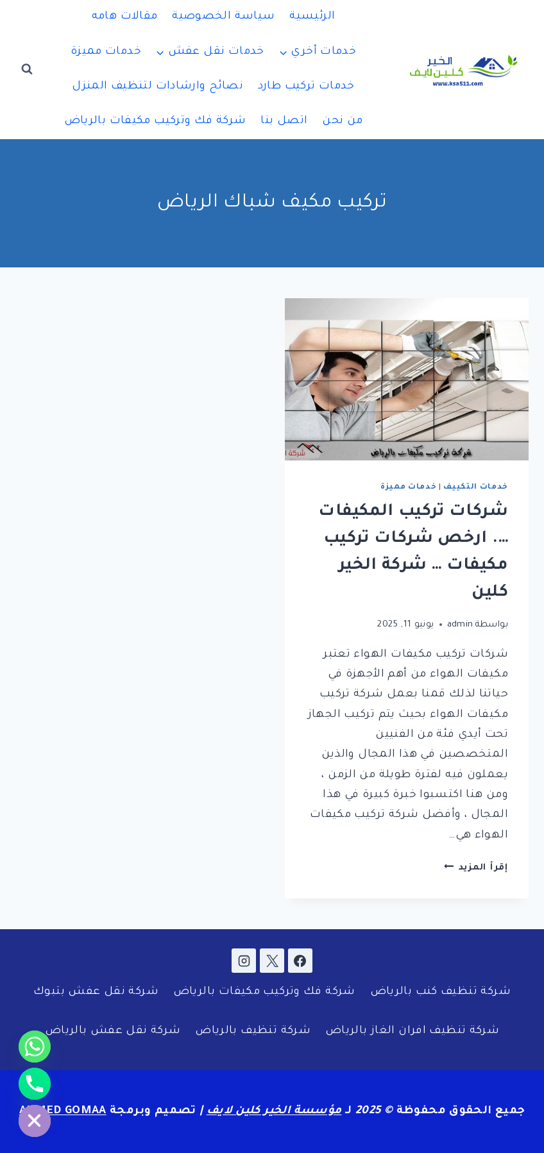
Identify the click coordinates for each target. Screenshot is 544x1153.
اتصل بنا (283, 121)
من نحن (342, 121)
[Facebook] (300, 960)
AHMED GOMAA (62, 1112)
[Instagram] (244, 960)
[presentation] (407, 379)
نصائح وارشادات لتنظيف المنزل (157, 87)
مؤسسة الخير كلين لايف (274, 1112)
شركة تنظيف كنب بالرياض (440, 992)
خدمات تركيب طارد (306, 87)
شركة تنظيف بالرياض (252, 1031)
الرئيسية (312, 17)
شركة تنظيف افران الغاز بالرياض (412, 1031)
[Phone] (35, 1084)
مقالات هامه (125, 17)
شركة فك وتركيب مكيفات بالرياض (155, 121)
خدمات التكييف (475, 487)
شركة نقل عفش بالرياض (113, 1031)
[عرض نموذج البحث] (26, 69)
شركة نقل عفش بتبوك (95, 992)
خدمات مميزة (106, 52)
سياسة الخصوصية (223, 17)
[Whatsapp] (35, 1047)
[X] (272, 960)
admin (460, 625)
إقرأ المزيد (476, 868)
